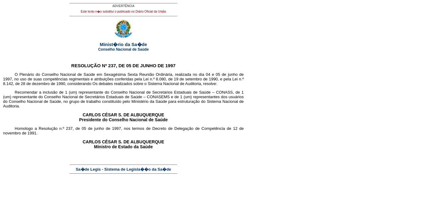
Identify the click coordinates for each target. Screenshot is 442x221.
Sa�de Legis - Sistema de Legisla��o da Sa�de (123, 169)
